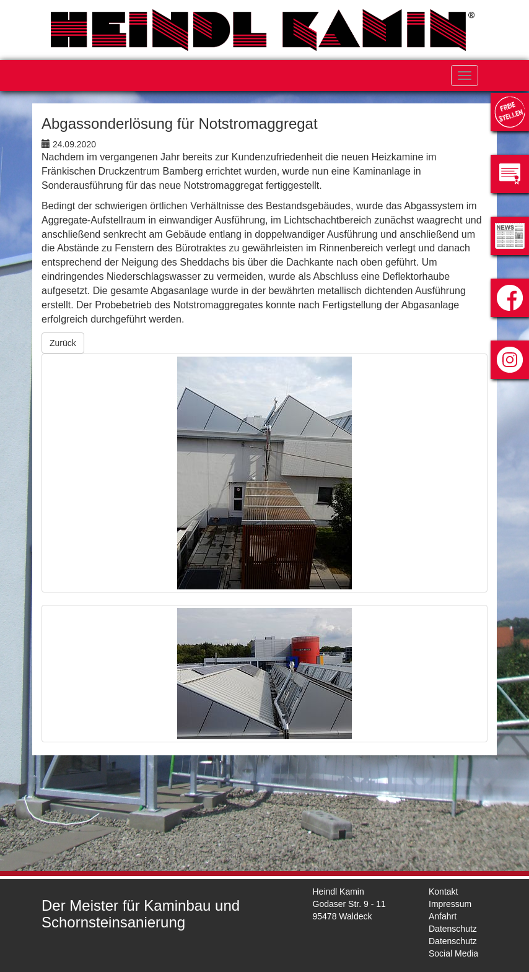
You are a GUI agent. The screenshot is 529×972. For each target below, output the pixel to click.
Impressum (450, 904)
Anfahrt (443, 916)
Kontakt (443, 891)
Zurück (63, 343)
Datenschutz (453, 929)
